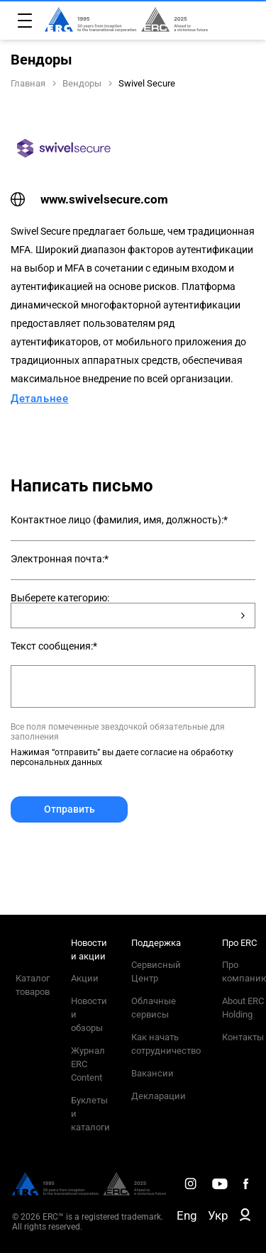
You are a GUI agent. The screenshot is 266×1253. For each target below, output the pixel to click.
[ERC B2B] (245, 1217)
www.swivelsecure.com (89, 199)
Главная (28, 83)
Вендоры (81, 83)
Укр (218, 1215)
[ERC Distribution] (89, 1192)
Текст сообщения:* (54, 646)
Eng (187, 1215)
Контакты (243, 1037)
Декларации (158, 1096)
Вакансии (152, 1073)
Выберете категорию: (60, 597)
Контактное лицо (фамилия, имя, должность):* (119, 519)
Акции (85, 978)
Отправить (69, 809)
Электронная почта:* (60, 558)
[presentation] (118, 857)
